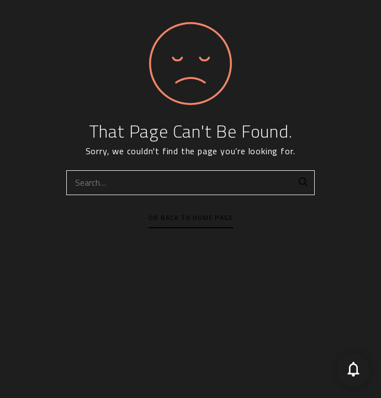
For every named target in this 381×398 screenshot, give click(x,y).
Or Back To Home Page (191, 218)
